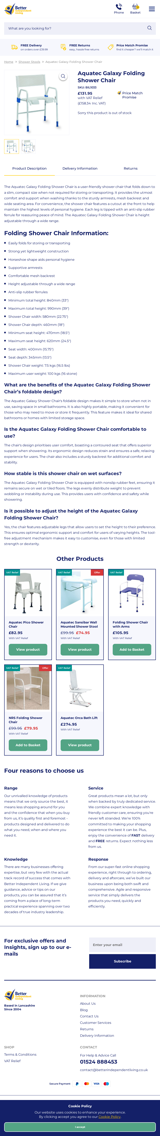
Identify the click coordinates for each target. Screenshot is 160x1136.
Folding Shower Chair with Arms (130, 625)
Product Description (29, 168)
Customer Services (95, 1023)
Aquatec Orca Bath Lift (79, 718)
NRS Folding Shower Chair (25, 720)
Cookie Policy (110, 1117)
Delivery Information (80, 168)
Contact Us (89, 1016)
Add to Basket (132, 650)
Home (8, 62)
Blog (84, 1010)
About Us (88, 1004)
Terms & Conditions (20, 1055)
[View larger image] (63, 76)
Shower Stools (29, 62)
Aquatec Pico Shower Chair (26, 625)
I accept (80, 1127)
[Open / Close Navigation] (152, 9)
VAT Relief (12, 1061)
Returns (131, 168)
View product (28, 650)
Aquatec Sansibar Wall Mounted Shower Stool (79, 625)
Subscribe (122, 961)
